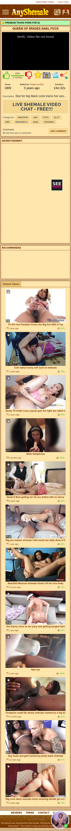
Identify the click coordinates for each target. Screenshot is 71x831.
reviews (16, 812)
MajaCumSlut (37, 84)
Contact (43, 812)
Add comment (58, 131)
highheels (21, 122)
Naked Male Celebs (45, 2)
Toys (46, 117)
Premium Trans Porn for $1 (22, 22)
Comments (8, 129)
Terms (30, 812)
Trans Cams (63, 2)
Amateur (23, 117)
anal (36, 122)
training (49, 122)
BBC (7, 122)
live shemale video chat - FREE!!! (36, 107)
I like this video (6, 75)
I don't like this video (28, 75)
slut (56, 117)
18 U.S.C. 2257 (35, 818)
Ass (35, 117)
